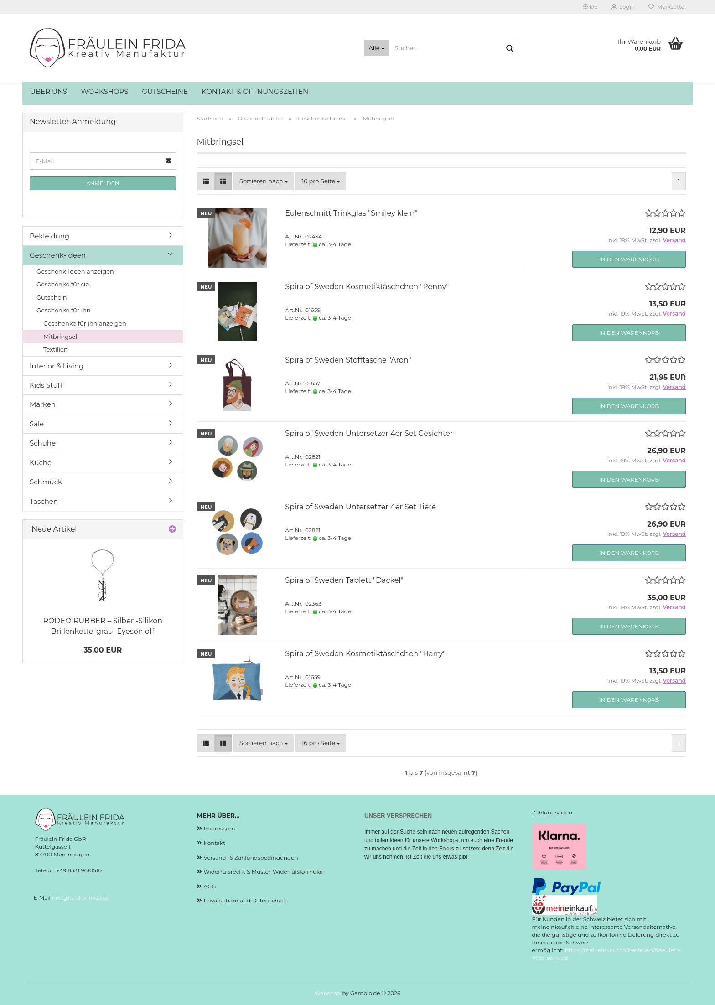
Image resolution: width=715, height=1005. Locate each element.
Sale (37, 424)
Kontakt (215, 842)
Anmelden (102, 183)
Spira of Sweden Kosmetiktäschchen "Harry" (365, 653)
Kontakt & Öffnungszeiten (255, 91)
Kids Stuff (46, 385)
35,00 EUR (102, 650)
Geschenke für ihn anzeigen (84, 323)
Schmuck (46, 481)
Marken (43, 404)
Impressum (219, 828)
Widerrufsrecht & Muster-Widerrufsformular (264, 871)
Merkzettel (667, 6)
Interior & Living (56, 366)
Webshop (328, 992)
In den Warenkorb (629, 259)
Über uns (48, 91)
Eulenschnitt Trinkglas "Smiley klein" (351, 213)
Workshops (104, 91)
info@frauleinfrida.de (80, 897)
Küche (41, 462)
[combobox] (263, 181)
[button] (590, 7)
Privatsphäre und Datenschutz (245, 900)
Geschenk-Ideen (58, 255)
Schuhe (43, 443)
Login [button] (623, 6)
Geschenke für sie (62, 284)
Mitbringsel (60, 336)
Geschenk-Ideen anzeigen (75, 271)
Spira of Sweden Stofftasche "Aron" (348, 360)
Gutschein (51, 297)
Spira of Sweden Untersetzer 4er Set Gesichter (369, 433)
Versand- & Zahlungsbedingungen (251, 857)
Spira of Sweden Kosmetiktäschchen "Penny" (367, 286)
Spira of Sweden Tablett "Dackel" (344, 580)
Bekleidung (49, 236)
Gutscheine (165, 91)
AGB (210, 886)
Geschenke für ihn (63, 310)
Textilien (55, 349)
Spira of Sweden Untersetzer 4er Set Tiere (360, 506)
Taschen (44, 501)
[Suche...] (376, 48)
